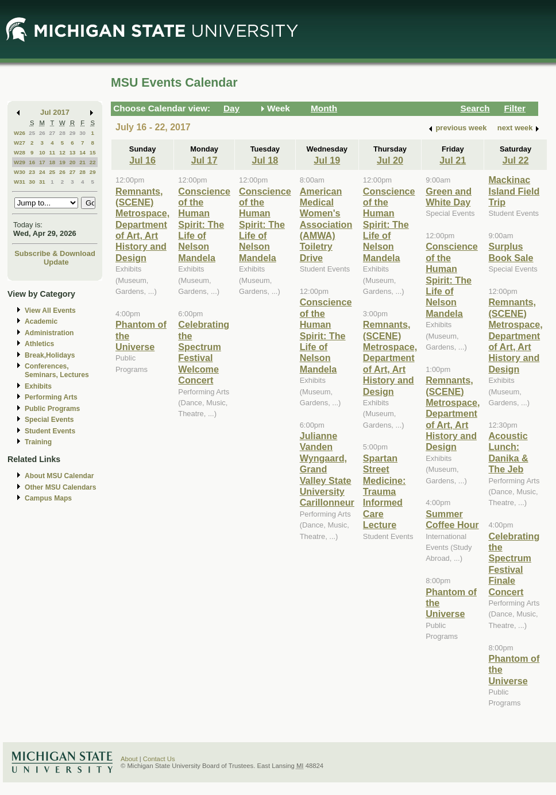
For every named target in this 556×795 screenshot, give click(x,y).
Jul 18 (265, 160)
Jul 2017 (55, 112)
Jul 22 (516, 160)
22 (93, 162)
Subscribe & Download (54, 253)
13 (73, 152)
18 (52, 162)
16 (32, 162)
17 (42, 162)
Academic (41, 321)
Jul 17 (204, 160)
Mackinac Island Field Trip (513, 190)
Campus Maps (48, 498)
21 (82, 162)
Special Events (49, 420)
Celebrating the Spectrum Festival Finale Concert (513, 564)
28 (62, 133)
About (129, 758)
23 (32, 172)
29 (73, 133)
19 (62, 162)
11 (52, 152)
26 (42, 133)
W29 (19, 162)
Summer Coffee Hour (452, 519)
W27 (19, 142)
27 (52, 133)
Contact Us (159, 758)
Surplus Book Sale (510, 251)
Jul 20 (390, 160)
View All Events (50, 311)
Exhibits (38, 386)
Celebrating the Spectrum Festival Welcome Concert (203, 352)
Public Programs (52, 409)
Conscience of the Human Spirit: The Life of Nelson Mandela (204, 224)
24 (42, 172)
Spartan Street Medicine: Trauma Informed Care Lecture (384, 491)
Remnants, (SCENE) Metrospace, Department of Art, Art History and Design (142, 224)
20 (73, 162)
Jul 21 (452, 160)
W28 (19, 152)
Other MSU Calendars (60, 487)
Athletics (39, 344)
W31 (19, 182)
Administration (49, 333)
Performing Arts (51, 397)
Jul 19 (327, 160)
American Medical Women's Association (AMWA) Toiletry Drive (326, 224)
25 (32, 133)
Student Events (50, 431)
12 (62, 152)
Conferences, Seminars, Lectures (57, 370)
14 (82, 152)
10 (42, 152)
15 (93, 152)
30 (82, 133)
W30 (19, 172)
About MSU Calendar (59, 476)
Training (38, 442)
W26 (19, 133)
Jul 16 (142, 160)
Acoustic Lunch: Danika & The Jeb (508, 452)
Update (56, 262)
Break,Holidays (50, 355)
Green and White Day (449, 196)
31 (42, 182)
